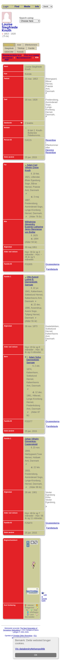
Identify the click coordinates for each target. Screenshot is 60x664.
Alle (37, 57)
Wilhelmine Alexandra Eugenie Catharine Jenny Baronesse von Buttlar (34, 227)
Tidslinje (20, 48)
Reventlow (51, 140)
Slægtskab (9, 48)
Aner (19, 45)
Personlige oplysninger (7, 56)
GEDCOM (9, 52)
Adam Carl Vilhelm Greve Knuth (32, 168)
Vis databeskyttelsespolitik (30, 648)
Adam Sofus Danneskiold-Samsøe (33, 360)
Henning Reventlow (51, 151)
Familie (31, 48)
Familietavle (52, 269)
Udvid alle (16, 55)
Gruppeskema (52, 264)
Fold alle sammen (31, 55)
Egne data (9, 45)
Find (17, 6)
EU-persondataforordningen (24, 637)
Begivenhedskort (24, 58)
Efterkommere (31, 45)
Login (6, 6)
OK (35, 655)
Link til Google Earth (44, 598)
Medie (27, 6)
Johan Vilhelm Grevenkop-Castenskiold (32, 441)
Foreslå (20, 52)
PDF (7, 60)
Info (37, 6)
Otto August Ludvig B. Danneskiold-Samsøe (31, 281)
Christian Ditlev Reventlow (22, 636)
